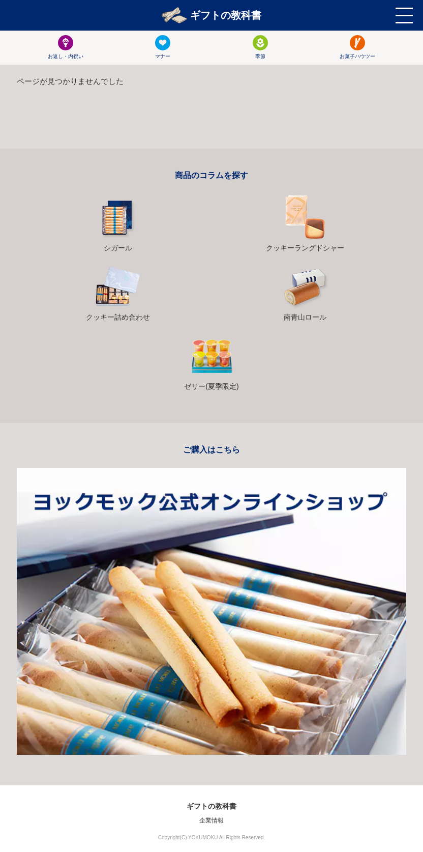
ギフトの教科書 (211, 15)
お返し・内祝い (65, 47)
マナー (162, 47)
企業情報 (211, 820)
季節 (260, 47)
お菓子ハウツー (357, 47)
